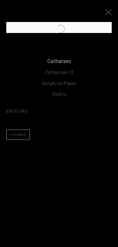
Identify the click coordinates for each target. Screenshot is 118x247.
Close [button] (107, 14)
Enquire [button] (17, 112)
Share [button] (19, 136)
